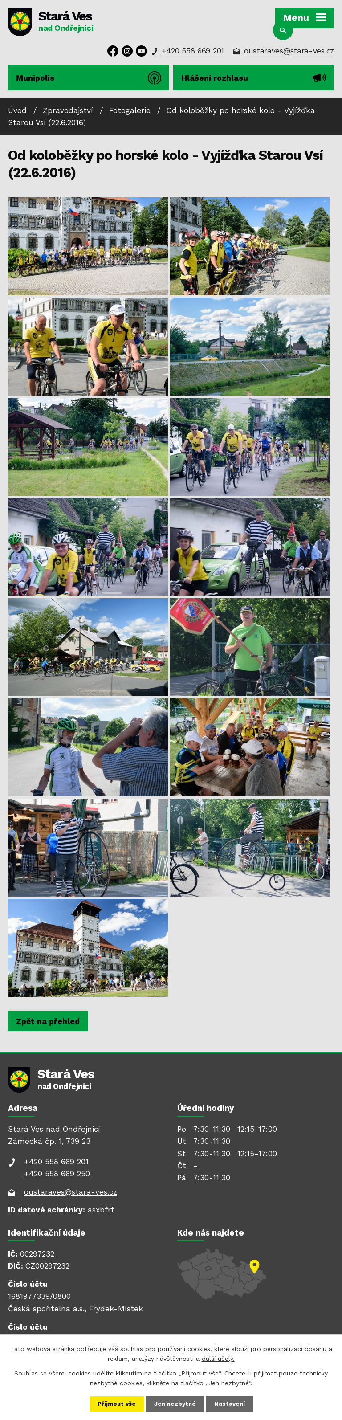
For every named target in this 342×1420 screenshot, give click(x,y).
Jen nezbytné (175, 1403)
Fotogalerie (130, 110)
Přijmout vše (115, 1403)
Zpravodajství (68, 110)
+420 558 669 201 (193, 50)
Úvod (17, 110)
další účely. (218, 1357)
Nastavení (231, 1403)
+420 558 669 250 (57, 1173)
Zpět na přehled (48, 1021)
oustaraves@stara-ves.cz (289, 50)
